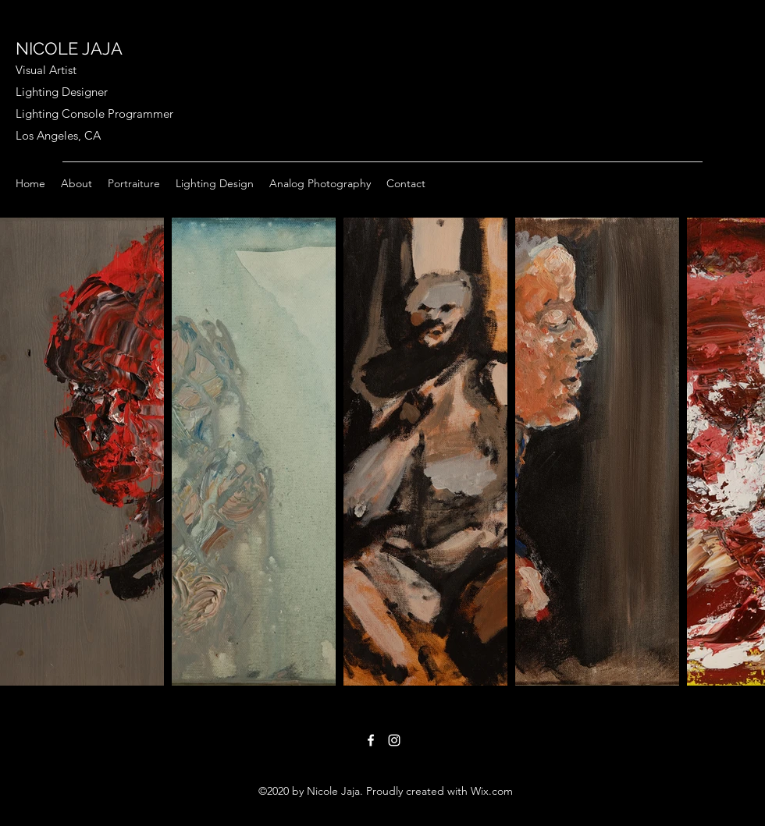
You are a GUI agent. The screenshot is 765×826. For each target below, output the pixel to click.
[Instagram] (394, 740)
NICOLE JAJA (69, 48)
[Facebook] (371, 740)
